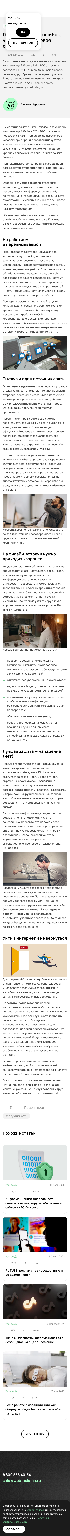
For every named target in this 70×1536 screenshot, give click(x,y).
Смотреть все (35, 1433)
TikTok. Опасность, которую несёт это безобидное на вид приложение (34, 1340)
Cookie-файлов (13, 1509)
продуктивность (16, 1116)
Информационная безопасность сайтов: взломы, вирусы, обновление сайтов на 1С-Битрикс (33, 1203)
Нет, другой (23, 43)
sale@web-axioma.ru (22, 1480)
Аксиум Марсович (33, 104)
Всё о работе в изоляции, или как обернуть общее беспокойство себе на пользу (33, 1409)
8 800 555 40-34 (17, 1475)
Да (23, 32)
